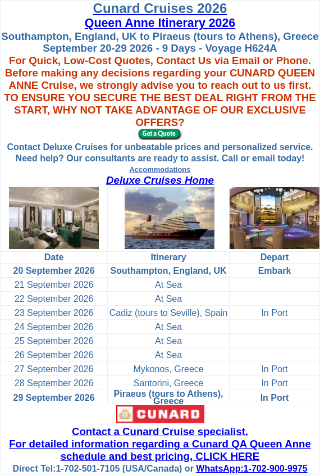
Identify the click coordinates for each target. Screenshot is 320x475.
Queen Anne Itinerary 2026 (160, 23)
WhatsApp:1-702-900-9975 (251, 468)
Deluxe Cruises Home (160, 180)
